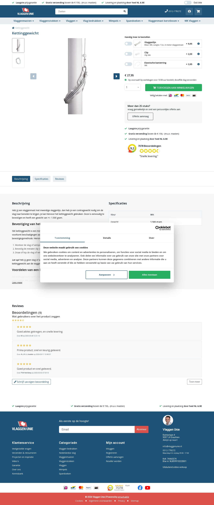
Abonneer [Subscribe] (142, 429)
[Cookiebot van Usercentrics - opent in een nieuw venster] (158, 228)
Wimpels (115, 20)
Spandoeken (134, 20)
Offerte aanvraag (140, 116)
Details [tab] (107, 237)
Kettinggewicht (22, 27)
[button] (117, 76)
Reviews (59, 179)
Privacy (121, 500)
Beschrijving (21, 179)
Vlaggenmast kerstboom (163, 20)
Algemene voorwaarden (100, 500)
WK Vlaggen (192, 20)
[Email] (97, 429)
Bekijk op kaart (170, 439)
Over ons (16, 469)
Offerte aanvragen (114, 457)
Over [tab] (151, 237)
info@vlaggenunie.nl (172, 446)
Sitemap (135, 500)
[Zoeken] (91, 11)
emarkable (123, 496)
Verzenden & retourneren (24, 452)
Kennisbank (17, 473)
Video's (15, 461)
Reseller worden (113, 461)
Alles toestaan (149, 274)
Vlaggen (72, 20)
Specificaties (41, 179)
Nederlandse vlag (67, 452)
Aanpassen (106, 274)
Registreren (111, 452)
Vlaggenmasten (24, 20)
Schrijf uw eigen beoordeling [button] (31, 381)
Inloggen (110, 448)
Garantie (16, 465)
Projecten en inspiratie (23, 457)
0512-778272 (173, 11)
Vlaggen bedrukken (68, 448)
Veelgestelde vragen (21, 448)
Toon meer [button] (194, 381)
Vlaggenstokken (49, 20)
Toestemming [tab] (62, 237)
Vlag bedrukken (93, 20)
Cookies (79, 500)
